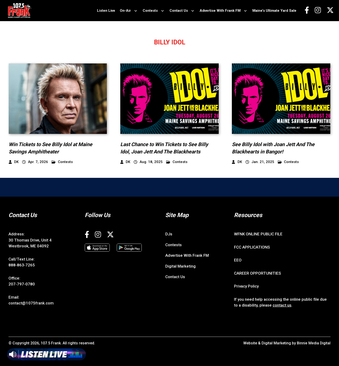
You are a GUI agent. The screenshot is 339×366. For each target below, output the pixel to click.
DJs (168, 234)
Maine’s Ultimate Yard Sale (274, 10)
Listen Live (106, 10)
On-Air (125, 10)
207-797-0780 (21, 284)
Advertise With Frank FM (219, 10)
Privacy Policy (246, 286)
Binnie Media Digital (313, 343)
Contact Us (178, 10)
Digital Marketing (180, 266)
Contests (149, 10)
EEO (238, 260)
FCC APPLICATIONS (252, 247)
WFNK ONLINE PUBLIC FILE (258, 234)
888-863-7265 (21, 265)
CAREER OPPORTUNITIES (257, 273)
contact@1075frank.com (31, 303)
